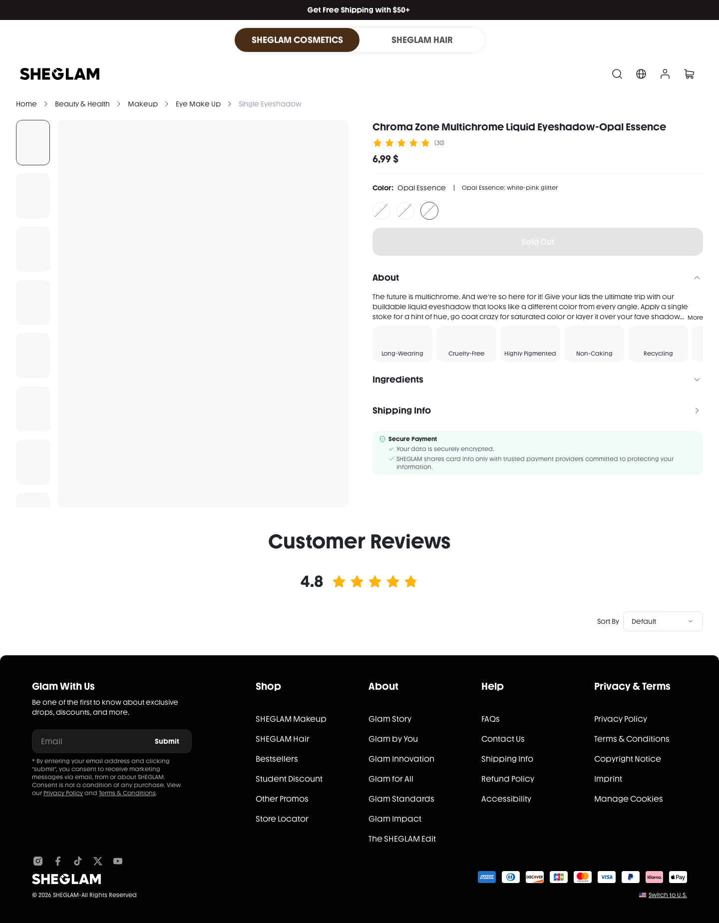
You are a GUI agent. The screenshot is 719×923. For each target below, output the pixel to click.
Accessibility (506, 799)
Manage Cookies (628, 799)
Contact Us (503, 739)
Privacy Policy (63, 793)
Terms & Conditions (127, 793)
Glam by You (393, 739)
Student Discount (289, 779)
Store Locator (282, 819)
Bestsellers (277, 759)
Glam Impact (394, 819)
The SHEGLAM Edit (402, 839)
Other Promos (282, 799)
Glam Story (389, 719)
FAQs (490, 719)
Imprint (608, 779)
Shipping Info (507, 759)
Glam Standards (401, 799)
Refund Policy (507, 779)
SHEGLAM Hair (283, 739)
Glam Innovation (401, 759)
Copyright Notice (627, 759)
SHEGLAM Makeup (291, 719)
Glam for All (390, 779)
